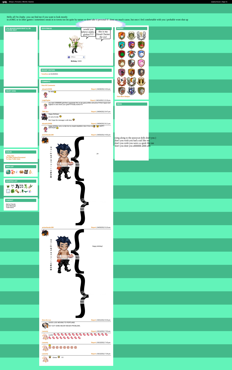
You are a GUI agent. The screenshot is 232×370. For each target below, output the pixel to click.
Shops (11, 2)
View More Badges (123, 96)
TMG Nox (45, 111)
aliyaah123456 (47, 89)
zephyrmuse (216, 2)
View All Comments (48, 85)
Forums (18, 2)
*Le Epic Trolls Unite (13, 159)
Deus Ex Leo (46, 320)
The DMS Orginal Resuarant (15, 157)
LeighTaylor (46, 100)
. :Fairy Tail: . (10, 156)
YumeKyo (44, 74)
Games (31, 2)
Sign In (224, 2)
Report (93, 89)
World (24, 2)
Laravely (45, 331)
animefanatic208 (48, 135)
